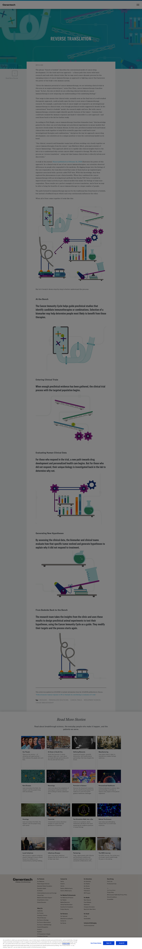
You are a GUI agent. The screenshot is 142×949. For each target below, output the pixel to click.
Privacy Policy (66, 943)
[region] (71, 943)
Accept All (121, 943)
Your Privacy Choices (96, 943)
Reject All (108, 943)
